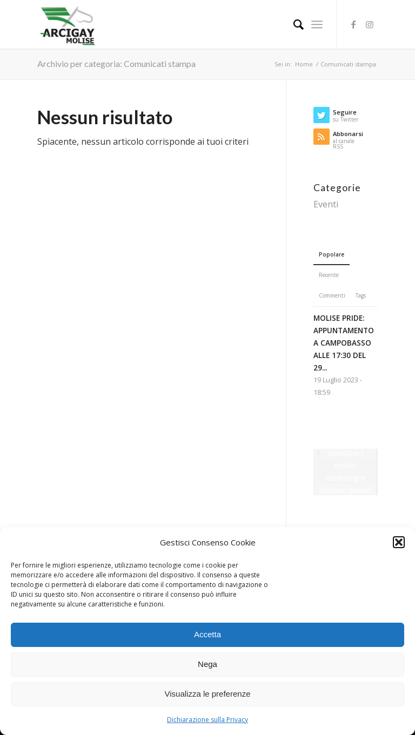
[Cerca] (293, 24)
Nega (207, 664)
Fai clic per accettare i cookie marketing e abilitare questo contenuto (345, 471)
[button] (398, 542)
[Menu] (317, 24)
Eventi (325, 204)
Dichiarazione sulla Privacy (207, 719)
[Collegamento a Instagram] (370, 24)
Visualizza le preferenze (208, 693)
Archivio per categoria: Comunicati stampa (116, 63)
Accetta (207, 634)
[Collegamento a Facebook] (353, 24)
